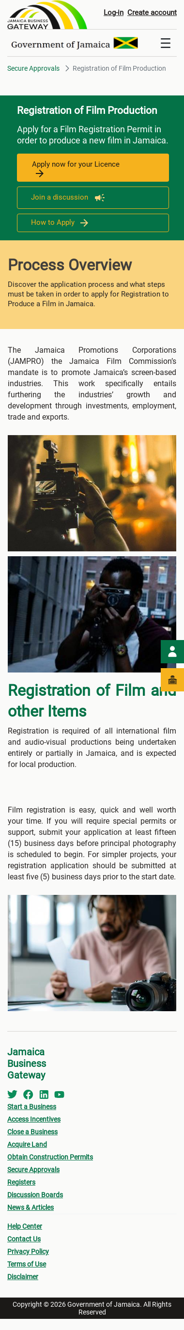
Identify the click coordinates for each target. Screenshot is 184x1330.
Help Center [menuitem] (24, 1226)
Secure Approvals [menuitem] (33, 1170)
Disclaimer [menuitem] (22, 1277)
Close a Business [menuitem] (32, 1132)
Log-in (113, 12)
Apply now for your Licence (76, 168)
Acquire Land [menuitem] (27, 1144)
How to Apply (59, 222)
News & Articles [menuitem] (30, 1207)
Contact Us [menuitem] (24, 1239)
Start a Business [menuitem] (31, 1107)
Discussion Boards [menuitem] (35, 1195)
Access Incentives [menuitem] (34, 1119)
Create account (152, 12)
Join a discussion (68, 197)
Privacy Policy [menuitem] (28, 1251)
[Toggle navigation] (165, 43)
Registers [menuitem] (21, 1182)
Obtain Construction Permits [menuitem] (50, 1157)
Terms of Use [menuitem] (26, 1264)
